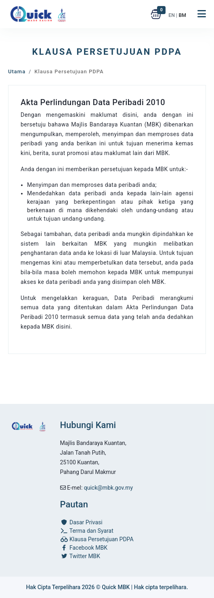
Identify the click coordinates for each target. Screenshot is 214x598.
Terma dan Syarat (86, 531)
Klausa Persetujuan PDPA (97, 539)
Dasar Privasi (81, 522)
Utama (16, 71)
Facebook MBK (83, 547)
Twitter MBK (80, 556)
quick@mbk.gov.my (108, 487)
